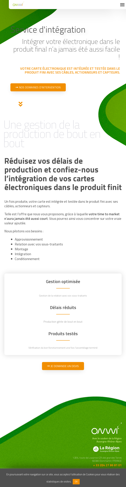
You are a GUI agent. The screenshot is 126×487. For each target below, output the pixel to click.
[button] (122, 4)
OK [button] (76, 481)
